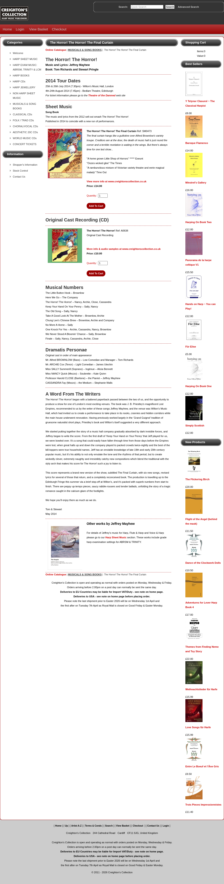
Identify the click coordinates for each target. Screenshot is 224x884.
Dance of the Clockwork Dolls (203, 562)
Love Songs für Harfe (198, 727)
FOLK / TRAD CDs (23, 120)
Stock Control (20, 170)
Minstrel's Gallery (195, 182)
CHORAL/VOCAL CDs (25, 126)
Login (20, 29)
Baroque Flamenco (196, 143)
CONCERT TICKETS (24, 144)
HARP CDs (19, 81)
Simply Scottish (194, 425)
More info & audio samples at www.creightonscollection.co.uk (124, 249)
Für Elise (190, 346)
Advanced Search (188, 6)
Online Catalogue (55, 50)
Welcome (18, 53)
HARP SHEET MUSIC (25, 59)
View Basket (38, 29)
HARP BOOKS (21, 75)
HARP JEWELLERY (24, 87)
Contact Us (19, 176)
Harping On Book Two (198, 222)
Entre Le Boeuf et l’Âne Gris (202, 766)
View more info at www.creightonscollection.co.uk (117, 181)
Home (7, 29)
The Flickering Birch (197, 479)
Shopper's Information (25, 164)
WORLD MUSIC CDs (25, 138)
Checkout (59, 29)
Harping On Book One (198, 386)
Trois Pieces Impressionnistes (203, 804)
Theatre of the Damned (101, 95)
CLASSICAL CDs (22, 114)
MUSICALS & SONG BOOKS (85, 50)
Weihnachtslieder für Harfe (201, 689)
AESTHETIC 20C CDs (25, 132)
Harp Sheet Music (115, 537)
